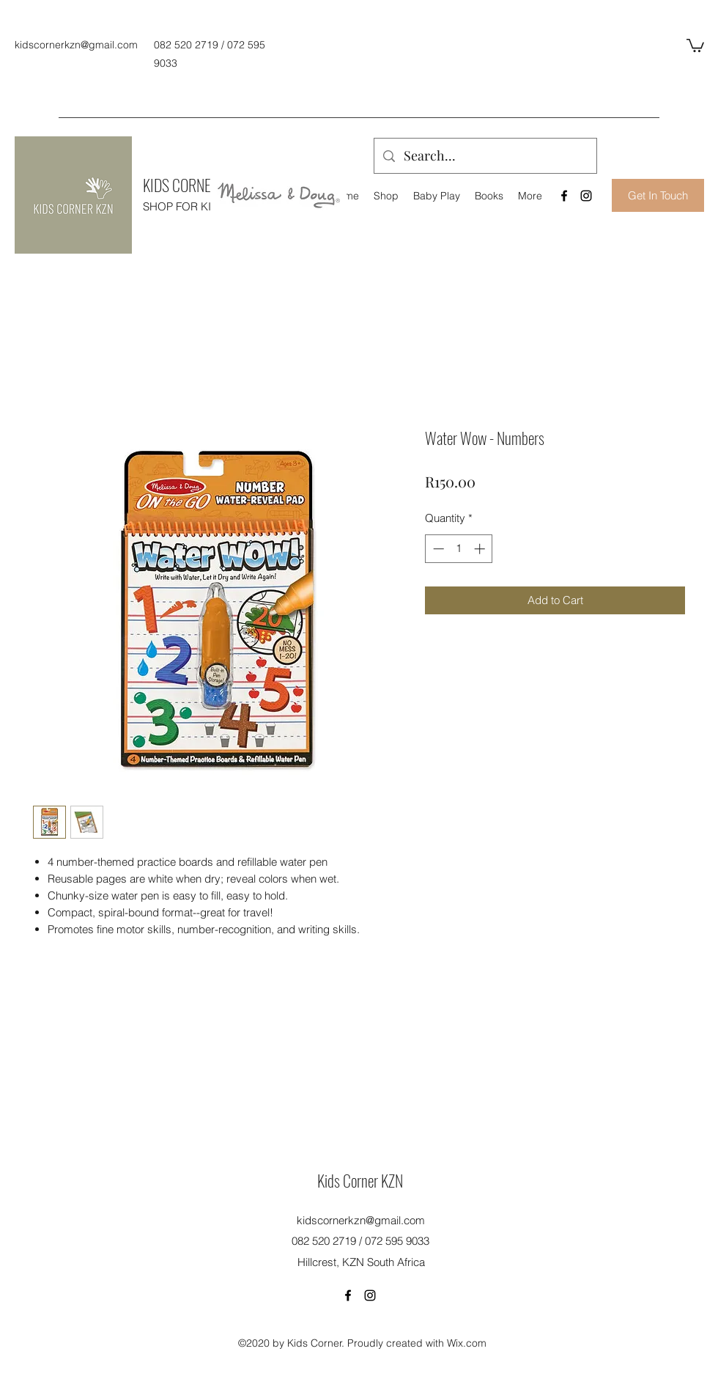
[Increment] (481, 548)
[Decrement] (437, 548)
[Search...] (485, 156)
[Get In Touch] (658, 195)
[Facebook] (564, 195)
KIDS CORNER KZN (193, 184)
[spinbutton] (459, 548)
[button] (695, 44)
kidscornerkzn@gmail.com (76, 44)
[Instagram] (586, 195)
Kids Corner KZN (360, 1180)
